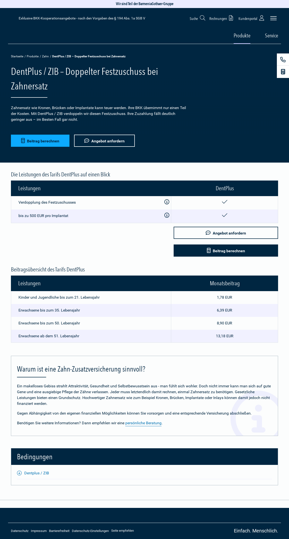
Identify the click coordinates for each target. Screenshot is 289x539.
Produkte (33, 56)
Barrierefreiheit (59, 531)
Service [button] (271, 35)
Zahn (45, 56)
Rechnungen (222, 18)
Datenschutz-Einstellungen (90, 531)
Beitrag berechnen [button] (40, 140)
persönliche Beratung (143, 423)
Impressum (39, 531)
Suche (198, 18)
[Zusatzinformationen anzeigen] (167, 202)
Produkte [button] (242, 35)
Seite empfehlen (122, 530)
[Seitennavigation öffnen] (273, 18)
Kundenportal (251, 18)
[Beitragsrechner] (283, 72)
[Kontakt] (283, 59)
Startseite (17, 56)
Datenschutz (19, 531)
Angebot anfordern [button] (104, 140)
